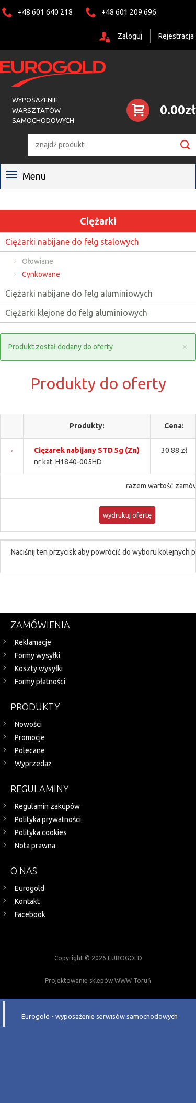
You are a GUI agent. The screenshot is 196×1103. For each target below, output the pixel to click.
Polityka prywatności (48, 819)
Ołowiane (37, 261)
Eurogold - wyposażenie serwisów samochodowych (99, 1016)
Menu (26, 176)
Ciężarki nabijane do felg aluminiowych (79, 293)
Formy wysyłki (37, 655)
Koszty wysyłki (39, 668)
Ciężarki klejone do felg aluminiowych (76, 313)
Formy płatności (40, 681)
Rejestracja (176, 36)
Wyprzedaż (33, 763)
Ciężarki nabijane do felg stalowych (72, 242)
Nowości (28, 724)
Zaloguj (130, 36)
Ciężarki (98, 221)
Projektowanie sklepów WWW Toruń (98, 980)
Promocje (30, 737)
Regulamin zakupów (47, 806)
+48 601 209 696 (128, 12)
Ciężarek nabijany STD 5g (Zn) (87, 450)
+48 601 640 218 (45, 12)
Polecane (30, 750)
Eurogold (29, 888)
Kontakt (27, 901)
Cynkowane (41, 274)
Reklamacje (33, 642)
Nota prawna (35, 845)
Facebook (30, 914)
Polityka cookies (41, 832)
